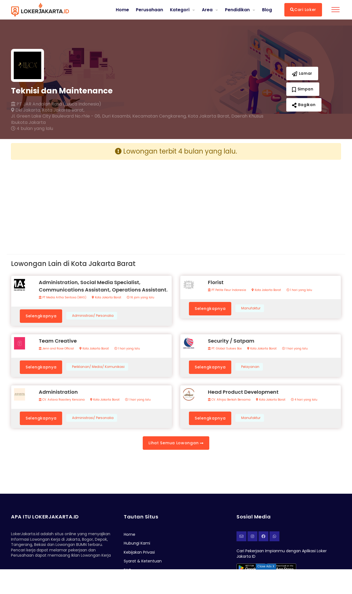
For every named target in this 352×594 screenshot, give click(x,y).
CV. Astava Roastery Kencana (62, 400)
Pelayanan (250, 367)
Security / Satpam (231, 340)
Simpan (303, 89)
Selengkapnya (41, 316)
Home (122, 10)
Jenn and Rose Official (56, 349)
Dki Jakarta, (26, 110)
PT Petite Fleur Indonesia (227, 290)
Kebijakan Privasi (139, 552)
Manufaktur (250, 308)
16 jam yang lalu (140, 297)
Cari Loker (303, 9)
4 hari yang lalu (304, 400)
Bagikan (303, 104)
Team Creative (58, 340)
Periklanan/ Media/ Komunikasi (98, 367)
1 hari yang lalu (299, 290)
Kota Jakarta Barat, (63, 110)
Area (207, 9)
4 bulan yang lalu (32, 129)
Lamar (302, 73)
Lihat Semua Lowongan (175, 443)
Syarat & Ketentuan (143, 561)
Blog (267, 10)
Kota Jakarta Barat (106, 297)
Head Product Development (243, 391)
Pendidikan (237, 9)
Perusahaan (149, 10)
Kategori (179, 9)
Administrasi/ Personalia (93, 315)
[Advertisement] (91, 202)
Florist (216, 282)
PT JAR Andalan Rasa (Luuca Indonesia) (56, 104)
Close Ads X (265, 566)
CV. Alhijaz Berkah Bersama (229, 400)
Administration (58, 391)
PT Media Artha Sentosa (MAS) (62, 297)
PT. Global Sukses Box (225, 349)
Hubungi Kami (137, 543)
